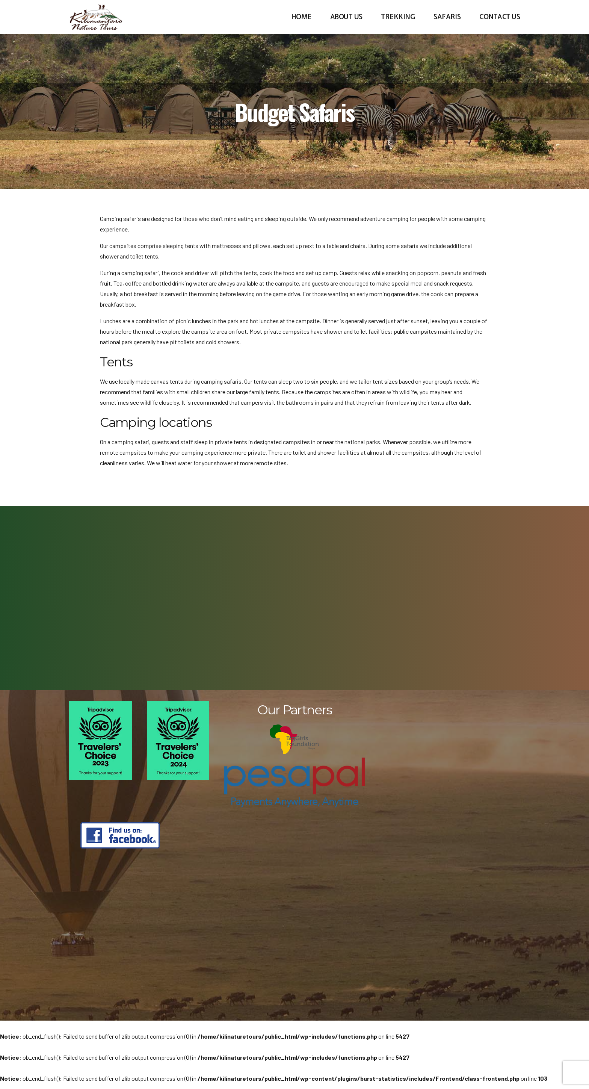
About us (346, 16)
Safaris (447, 16)
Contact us (499, 16)
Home (301, 16)
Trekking (398, 16)
